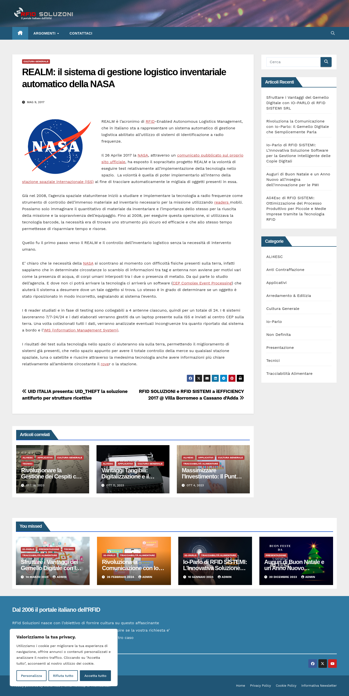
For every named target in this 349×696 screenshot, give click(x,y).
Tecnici (27, 463)
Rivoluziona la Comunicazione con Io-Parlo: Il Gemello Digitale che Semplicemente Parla (297, 126)
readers (222, 202)
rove (105, 364)
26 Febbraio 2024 (121, 577)
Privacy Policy (260, 685)
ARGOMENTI (45, 33)
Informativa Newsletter (319, 685)
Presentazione (280, 347)
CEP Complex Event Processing (202, 283)
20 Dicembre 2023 (283, 577)
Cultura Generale (36, 61)
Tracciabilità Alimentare (200, 463)
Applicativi (45, 457)
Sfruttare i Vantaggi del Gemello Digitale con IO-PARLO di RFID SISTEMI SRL (297, 102)
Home (240, 685)
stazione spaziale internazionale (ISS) (58, 181)
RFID (150, 121)
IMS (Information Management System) (81, 330)
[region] (64, 657)
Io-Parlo (274, 321)
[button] (333, 33)
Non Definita (278, 334)
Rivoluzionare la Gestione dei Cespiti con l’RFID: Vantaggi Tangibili (52, 476)
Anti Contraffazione (285, 269)
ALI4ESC (28, 457)
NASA (143, 155)
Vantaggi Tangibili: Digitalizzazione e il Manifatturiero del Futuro (132, 476)
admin (59, 577)
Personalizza (31, 676)
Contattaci (81, 33)
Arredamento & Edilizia (288, 295)
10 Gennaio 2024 (201, 577)
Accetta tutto (95, 676)
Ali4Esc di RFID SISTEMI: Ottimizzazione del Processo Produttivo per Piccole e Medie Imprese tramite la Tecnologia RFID (296, 208)
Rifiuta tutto (63, 676)
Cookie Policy (286, 685)
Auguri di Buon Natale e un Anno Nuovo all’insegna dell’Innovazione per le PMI (298, 179)
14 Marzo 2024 (37, 577)
